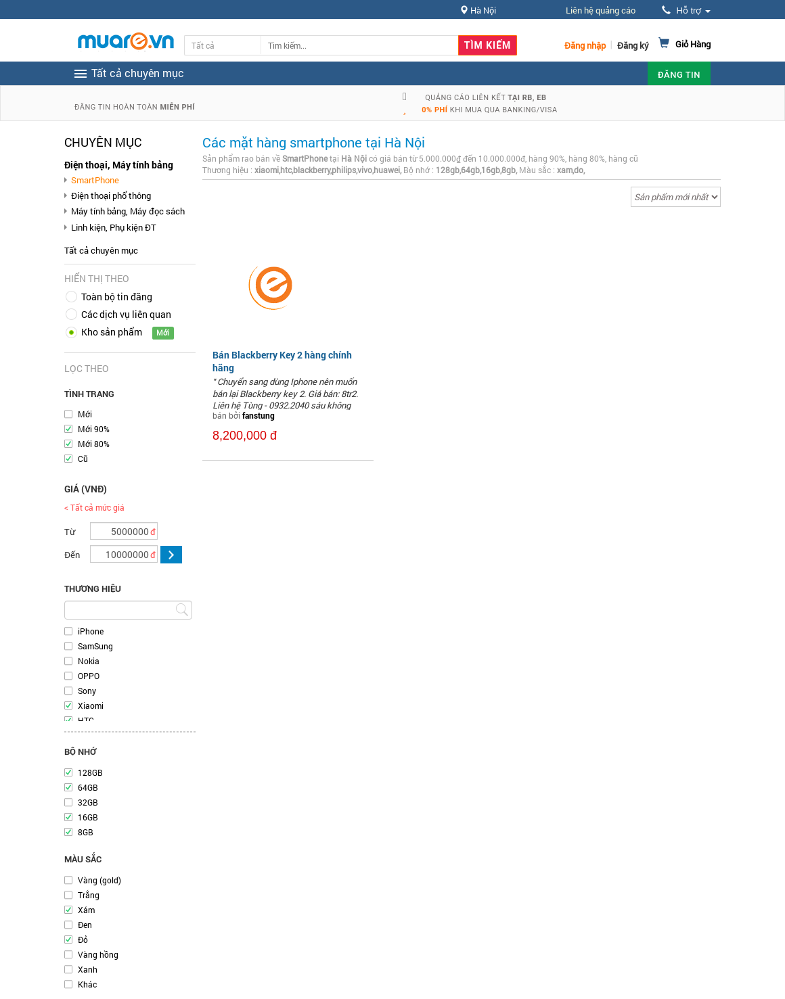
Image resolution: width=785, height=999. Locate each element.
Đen (85, 924)
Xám (86, 909)
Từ (69, 532)
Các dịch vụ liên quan (126, 314)
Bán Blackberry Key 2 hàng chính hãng (282, 360)
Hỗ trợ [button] (686, 10)
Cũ (83, 458)
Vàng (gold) (99, 880)
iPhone (91, 631)
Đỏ (83, 939)
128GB (90, 772)
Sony (87, 690)
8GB (85, 832)
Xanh (87, 969)
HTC (86, 720)
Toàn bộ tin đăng (116, 296)
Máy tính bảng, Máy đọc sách (128, 211)
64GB (88, 787)
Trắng (88, 894)
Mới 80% (94, 443)
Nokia (88, 660)
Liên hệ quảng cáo (600, 10)
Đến (72, 555)
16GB (88, 817)
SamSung (95, 646)
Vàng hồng (98, 954)
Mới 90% (94, 428)
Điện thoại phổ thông (111, 195)
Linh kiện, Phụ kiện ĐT (113, 227)
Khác (87, 984)
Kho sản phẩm (111, 331)
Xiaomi (91, 705)
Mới (85, 414)
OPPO (88, 675)
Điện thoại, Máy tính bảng (118, 164)
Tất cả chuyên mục (101, 250)
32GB (88, 802)
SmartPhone (95, 180)
